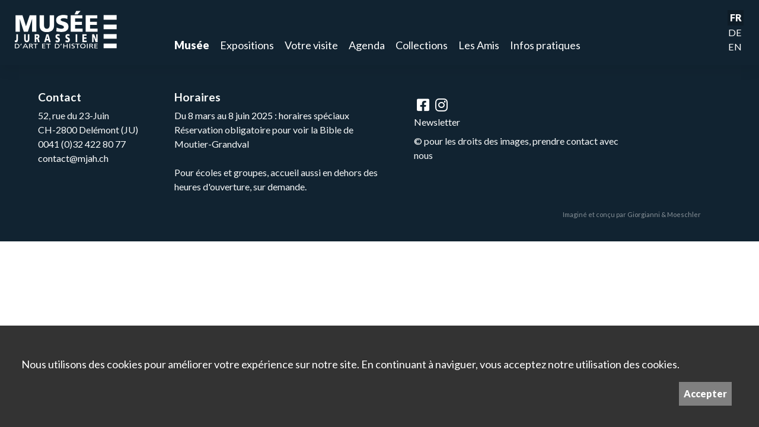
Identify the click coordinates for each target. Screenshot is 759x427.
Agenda (367, 45)
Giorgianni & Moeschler (664, 214)
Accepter (705, 393)
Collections (422, 45)
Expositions (247, 45)
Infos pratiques (545, 45)
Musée (191, 45)
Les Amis (478, 45)
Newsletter (437, 122)
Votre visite (311, 45)
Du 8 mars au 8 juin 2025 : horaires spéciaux (261, 115)
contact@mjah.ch (73, 158)
